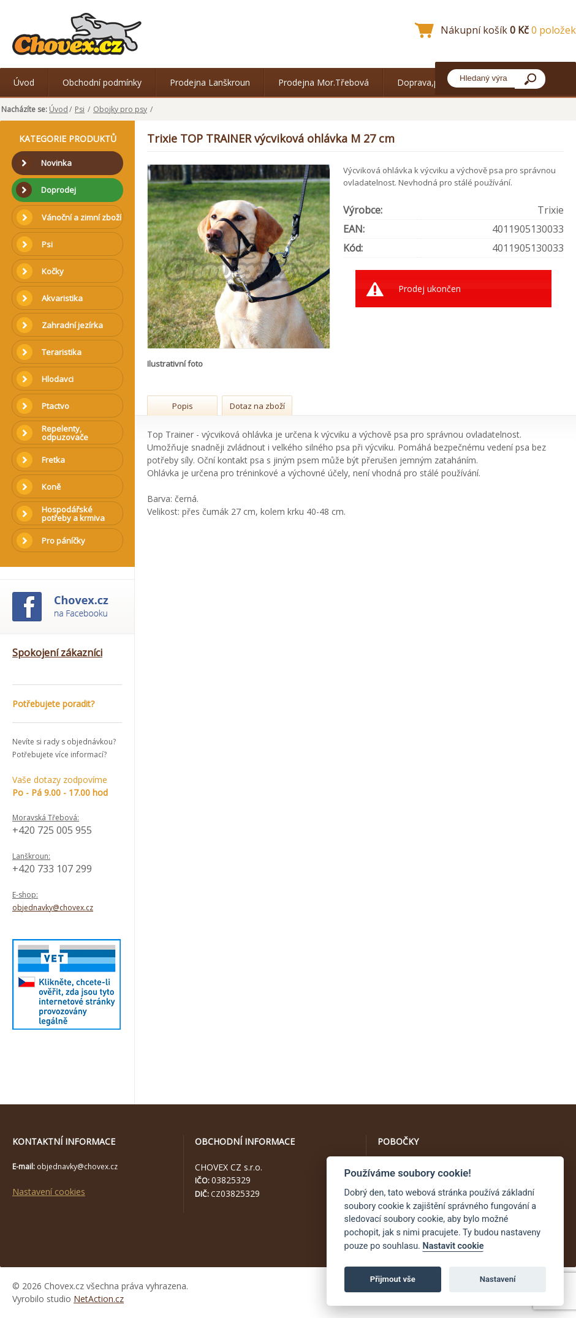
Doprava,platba (427, 82)
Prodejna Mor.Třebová (323, 82)
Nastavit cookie (452, 1246)
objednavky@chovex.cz (52, 907)
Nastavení (498, 1279)
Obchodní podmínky (102, 82)
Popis (182, 405)
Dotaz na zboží (257, 405)
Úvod (23, 82)
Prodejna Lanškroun (210, 82)
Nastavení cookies (48, 1191)
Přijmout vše (392, 1279)
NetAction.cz (99, 1299)
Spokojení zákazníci (57, 652)
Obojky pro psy (120, 109)
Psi (80, 109)
